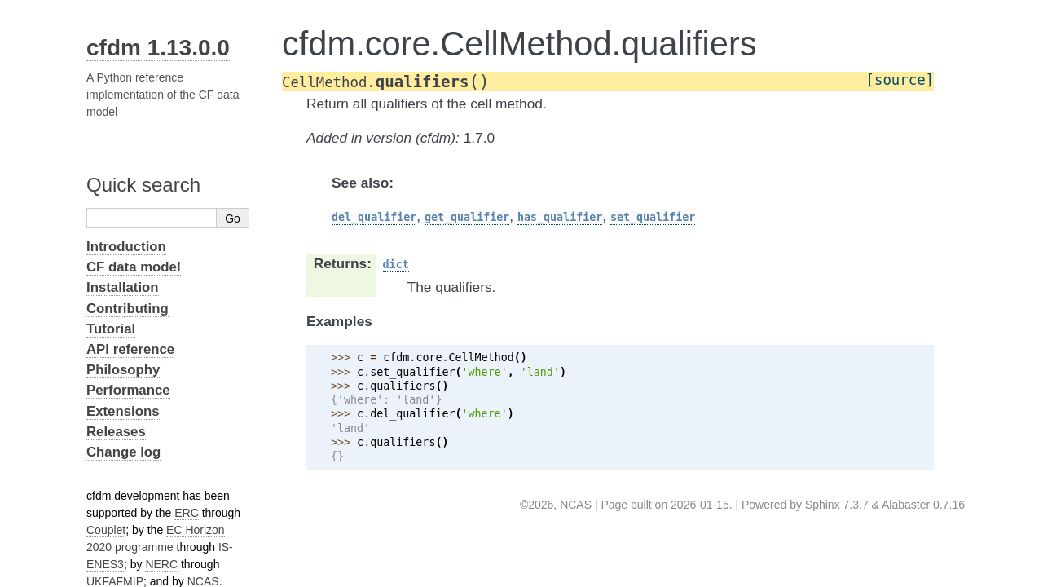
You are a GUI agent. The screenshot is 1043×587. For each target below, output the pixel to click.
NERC (161, 564)
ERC (186, 512)
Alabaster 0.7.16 (923, 504)
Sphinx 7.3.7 (837, 504)
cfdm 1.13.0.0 (158, 47)
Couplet (105, 529)
